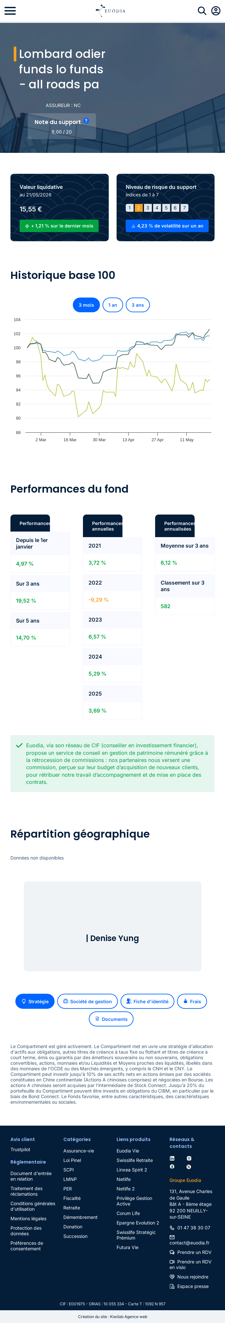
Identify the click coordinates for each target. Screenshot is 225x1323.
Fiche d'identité (147, 1001)
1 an (112, 305)
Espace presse (193, 1286)
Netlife (124, 1179)
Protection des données (25, 1230)
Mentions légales (28, 1218)
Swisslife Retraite (135, 1160)
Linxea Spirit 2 (132, 1169)
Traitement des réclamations (26, 1191)
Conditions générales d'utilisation (32, 1206)
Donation (72, 1226)
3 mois (86, 305)
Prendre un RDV (194, 1252)
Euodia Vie (128, 1150)
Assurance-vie (78, 1150)
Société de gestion (87, 1001)
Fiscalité (72, 1198)
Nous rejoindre (192, 1276)
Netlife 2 (126, 1188)
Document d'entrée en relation (31, 1176)
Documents (111, 1019)
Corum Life (128, 1213)
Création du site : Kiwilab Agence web (112, 1316)
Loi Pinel (72, 1160)
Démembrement (80, 1217)
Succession (75, 1236)
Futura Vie (127, 1247)
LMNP (70, 1179)
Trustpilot (20, 1149)
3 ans (138, 305)
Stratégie (35, 1001)
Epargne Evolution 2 (138, 1222)
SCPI (68, 1169)
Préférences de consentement (26, 1245)
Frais (192, 1001)
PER (67, 1188)
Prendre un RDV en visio (190, 1264)
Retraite (71, 1207)
